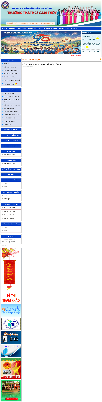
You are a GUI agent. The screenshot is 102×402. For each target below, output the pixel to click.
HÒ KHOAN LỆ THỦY (10, 77)
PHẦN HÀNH (11, 151)
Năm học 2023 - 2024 (9, 211)
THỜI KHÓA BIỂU (11, 160)
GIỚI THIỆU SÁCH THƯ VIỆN (12, 105)
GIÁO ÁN (11, 174)
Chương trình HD (64, 28)
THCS (5, 183)
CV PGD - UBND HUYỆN (11, 146)
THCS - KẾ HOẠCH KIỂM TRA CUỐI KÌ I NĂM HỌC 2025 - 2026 (91, 45)
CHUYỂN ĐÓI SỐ (11, 84)
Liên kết (55, 28)
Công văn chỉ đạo (21, 28)
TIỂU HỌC (7, 186)
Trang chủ (4, 28)
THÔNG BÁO (7, 124)
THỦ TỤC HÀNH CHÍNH (10, 70)
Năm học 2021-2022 (9, 218)
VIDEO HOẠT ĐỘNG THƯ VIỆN (11, 100)
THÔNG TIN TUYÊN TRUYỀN (12, 114)
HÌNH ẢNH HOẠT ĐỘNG (11, 73)
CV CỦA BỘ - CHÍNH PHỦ (11, 135)
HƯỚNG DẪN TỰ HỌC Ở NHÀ (11, 224)
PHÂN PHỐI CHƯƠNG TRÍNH (11, 169)
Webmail (48, 28)
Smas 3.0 (41, 28)
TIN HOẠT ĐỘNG (9, 93)
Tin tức (24, 60)
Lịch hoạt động (32, 28)
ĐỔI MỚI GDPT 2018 (10, 118)
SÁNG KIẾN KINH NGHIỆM (11, 192)
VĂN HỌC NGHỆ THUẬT (11, 111)
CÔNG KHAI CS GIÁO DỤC (11, 204)
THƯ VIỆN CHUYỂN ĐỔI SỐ (12, 80)
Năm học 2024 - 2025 (9, 154)
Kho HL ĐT (74, 28)
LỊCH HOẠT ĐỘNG (9, 121)
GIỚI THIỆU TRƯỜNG (10, 67)
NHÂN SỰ (6, 63)
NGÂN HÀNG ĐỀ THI (11, 180)
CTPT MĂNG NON (9, 108)
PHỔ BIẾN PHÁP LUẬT (11, 130)
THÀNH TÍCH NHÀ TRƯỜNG (12, 96)
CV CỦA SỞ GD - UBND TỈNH (11, 140)
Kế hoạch (12, 28)
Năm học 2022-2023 (9, 215)
